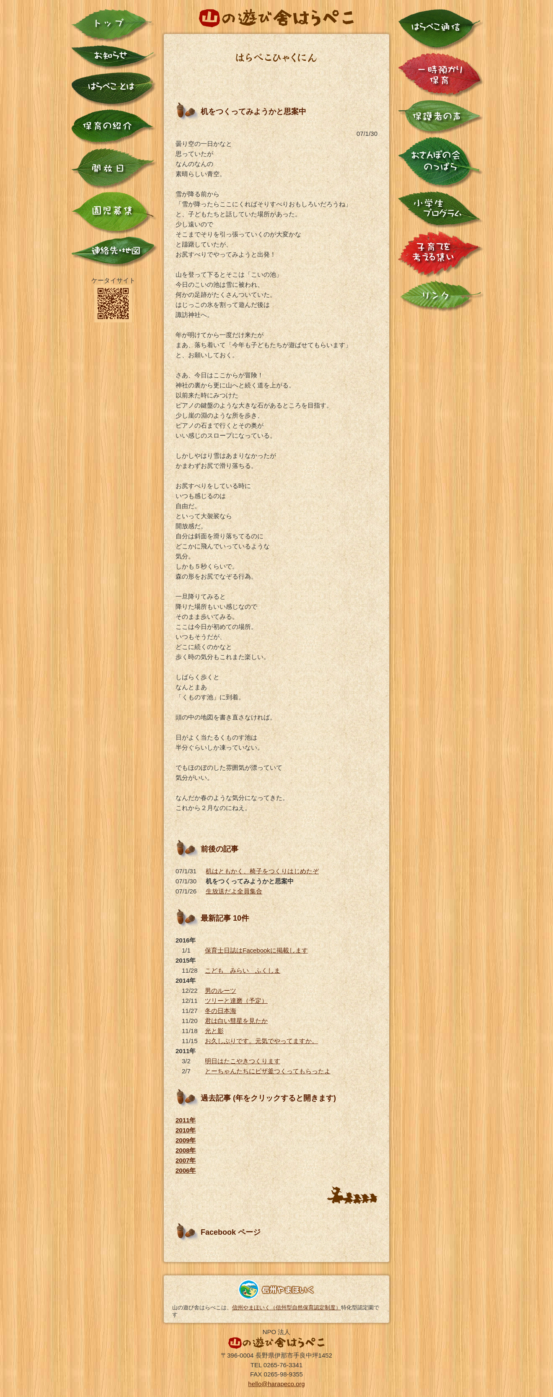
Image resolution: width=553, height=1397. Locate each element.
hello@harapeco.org (276, 1383)
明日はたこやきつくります (242, 1061)
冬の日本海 (220, 1010)
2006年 (186, 1170)
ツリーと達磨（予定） (236, 1000)
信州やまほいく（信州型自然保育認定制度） (286, 1307)
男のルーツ (220, 990)
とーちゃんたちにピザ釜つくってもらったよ (268, 1071)
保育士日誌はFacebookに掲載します (256, 950)
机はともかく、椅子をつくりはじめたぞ (262, 871)
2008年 (186, 1150)
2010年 (186, 1130)
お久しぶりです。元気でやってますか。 (261, 1040)
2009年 (186, 1140)
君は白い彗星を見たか (236, 1020)
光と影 (214, 1030)
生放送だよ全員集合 (234, 891)
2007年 (186, 1160)
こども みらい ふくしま (242, 970)
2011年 (186, 1120)
